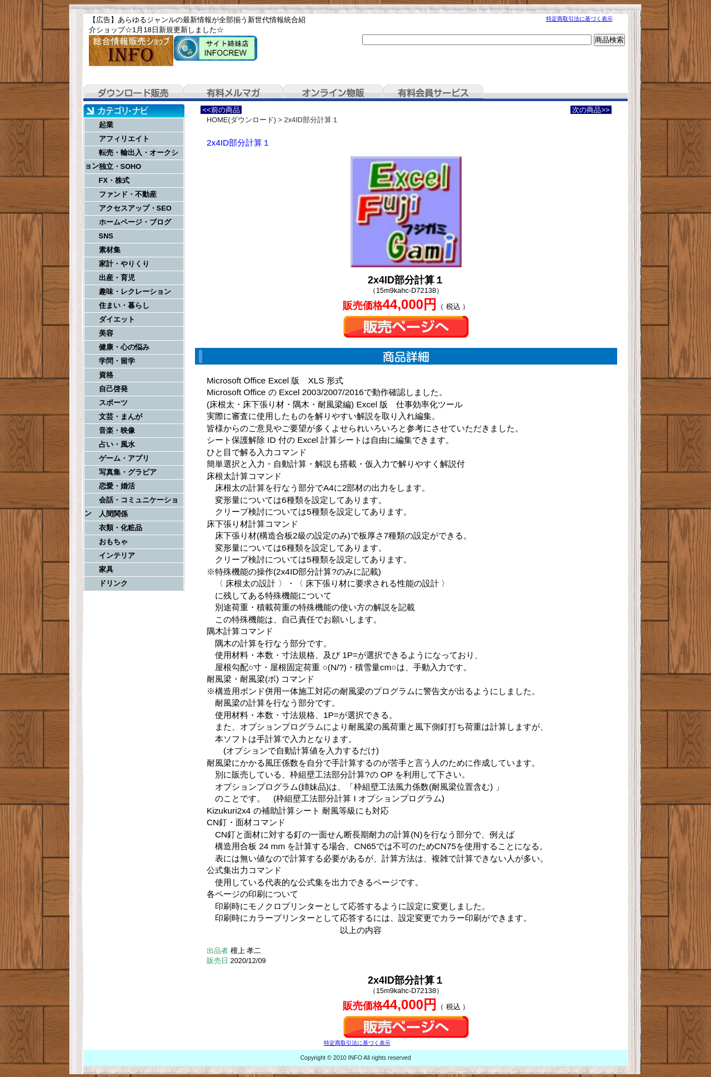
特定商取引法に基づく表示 (579, 19)
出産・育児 (117, 277)
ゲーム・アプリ (124, 458)
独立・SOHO (120, 166)
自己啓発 (113, 389)
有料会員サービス (433, 92)
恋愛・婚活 (117, 486)
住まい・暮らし (124, 305)
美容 (106, 333)
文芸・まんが (120, 416)
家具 (106, 569)
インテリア (117, 555)
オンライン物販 (333, 92)
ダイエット (117, 319)
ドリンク (113, 583)
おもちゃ (113, 541)
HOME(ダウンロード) (241, 120)
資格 (106, 375)
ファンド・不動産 (128, 194)
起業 (106, 125)
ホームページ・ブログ (135, 222)
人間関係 (113, 514)
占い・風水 (117, 444)
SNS (106, 236)
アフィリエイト (124, 138)
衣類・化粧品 (120, 527)
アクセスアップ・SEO (135, 208)
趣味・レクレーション (135, 291)
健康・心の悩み (124, 347)
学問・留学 (117, 361)
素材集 (110, 250)
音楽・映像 (117, 430)
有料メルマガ (233, 92)
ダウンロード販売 (133, 92)
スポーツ (113, 402)
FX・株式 (114, 180)
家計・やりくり (124, 264)
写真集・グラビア (128, 472)
